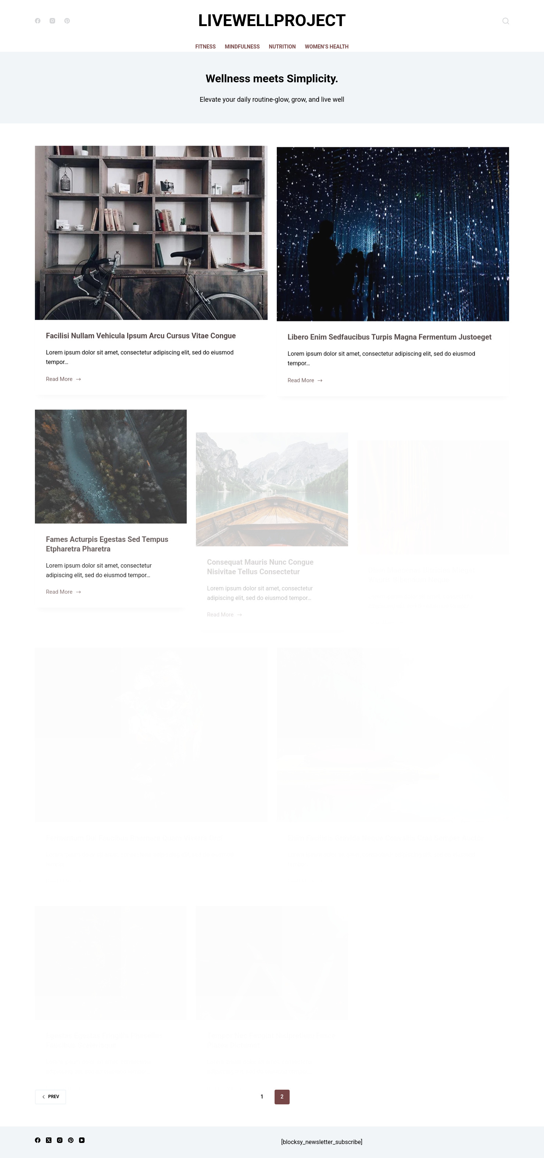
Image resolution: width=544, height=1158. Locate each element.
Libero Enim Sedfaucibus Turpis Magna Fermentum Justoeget (390, 341)
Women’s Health (327, 47)
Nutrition (282, 47)
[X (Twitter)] (48, 1140)
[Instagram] (52, 21)
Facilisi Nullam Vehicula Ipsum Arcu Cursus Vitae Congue (141, 336)
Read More (64, 381)
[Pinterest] (67, 21)
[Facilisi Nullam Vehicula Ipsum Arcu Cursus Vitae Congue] (151, 234)
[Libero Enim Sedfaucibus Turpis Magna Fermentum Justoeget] (393, 238)
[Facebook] (37, 21)
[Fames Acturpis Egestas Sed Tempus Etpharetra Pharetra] (111, 483)
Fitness (206, 47)
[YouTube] (82, 1140)
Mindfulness (242, 47)
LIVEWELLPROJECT (272, 20)
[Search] (505, 21)
